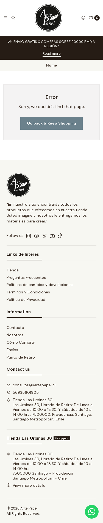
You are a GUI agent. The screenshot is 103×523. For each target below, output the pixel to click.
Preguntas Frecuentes (26, 277)
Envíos (12, 349)
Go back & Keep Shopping (51, 123)
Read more (52, 53)
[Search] (13, 18)
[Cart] (94, 18)
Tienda (13, 270)
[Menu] (5, 18)
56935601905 (23, 392)
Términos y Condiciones (28, 292)
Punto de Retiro (21, 357)
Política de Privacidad (26, 299)
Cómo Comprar (21, 342)
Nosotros (15, 334)
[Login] (83, 18)
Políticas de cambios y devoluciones (40, 284)
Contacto (15, 327)
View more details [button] (26, 485)
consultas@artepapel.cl (31, 384)
